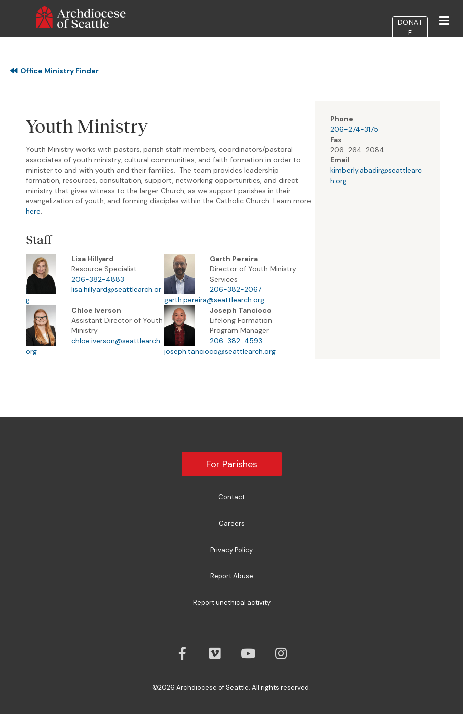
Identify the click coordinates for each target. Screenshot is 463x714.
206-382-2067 (235, 289)
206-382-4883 (97, 279)
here (33, 211)
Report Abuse (231, 576)
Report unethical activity (232, 602)
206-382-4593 (236, 340)
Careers (232, 523)
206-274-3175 (354, 129)
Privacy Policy (231, 549)
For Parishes (231, 464)
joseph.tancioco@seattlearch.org (220, 351)
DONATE (410, 41)
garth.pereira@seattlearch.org (214, 299)
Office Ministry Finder (54, 70)
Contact (231, 497)
